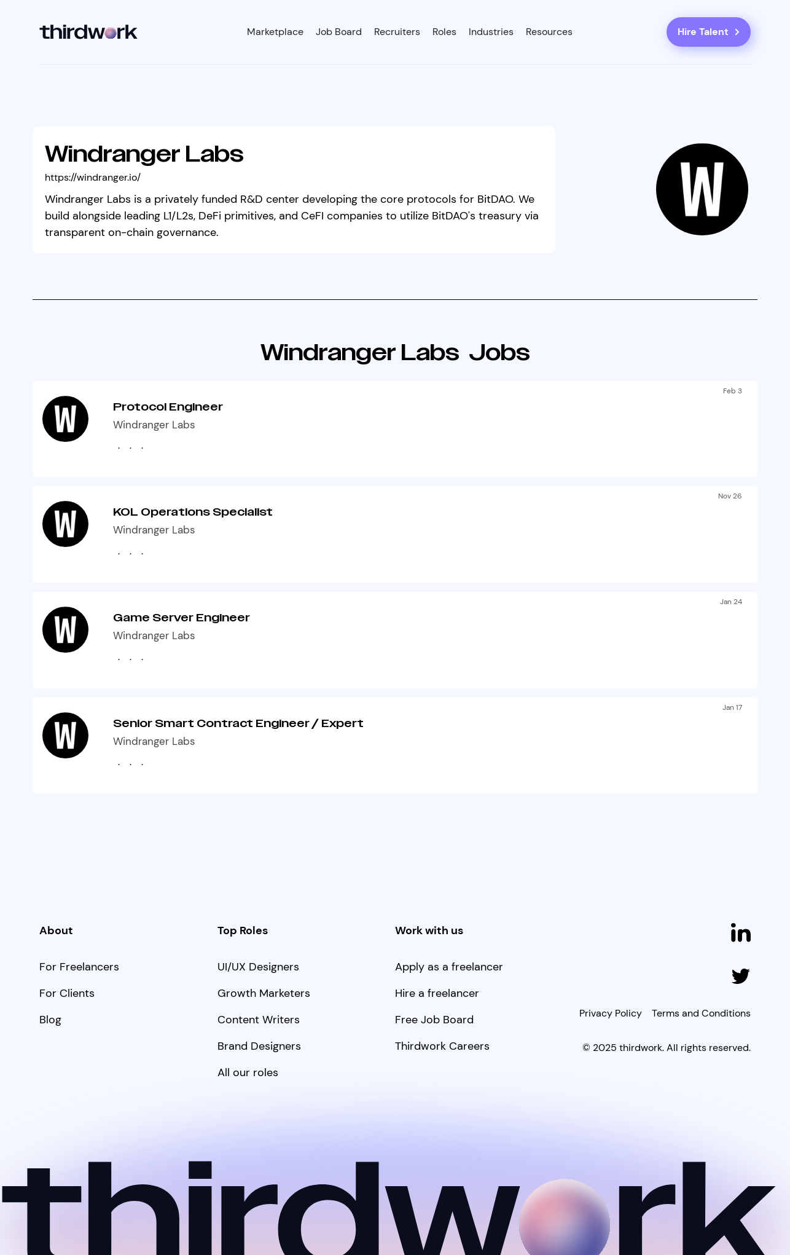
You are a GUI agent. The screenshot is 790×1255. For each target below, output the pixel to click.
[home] (88, 32)
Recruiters (397, 31)
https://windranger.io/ (93, 177)
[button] (275, 32)
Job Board (339, 31)
